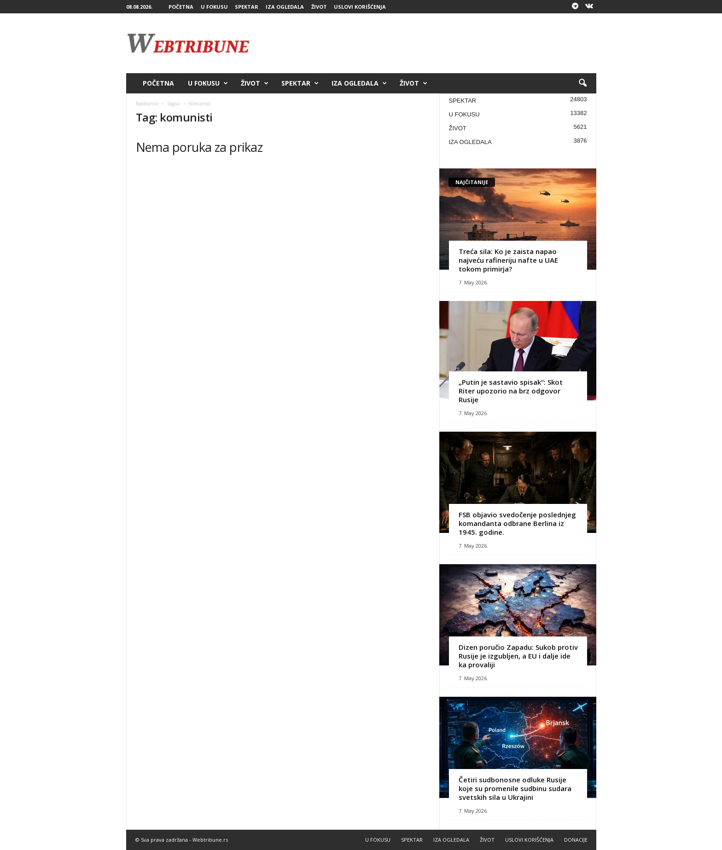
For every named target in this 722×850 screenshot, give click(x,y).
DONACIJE (576, 839)
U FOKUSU (214, 6)
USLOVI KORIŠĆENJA (360, 6)
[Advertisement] (428, 43)
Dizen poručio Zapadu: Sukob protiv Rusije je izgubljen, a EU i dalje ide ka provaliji (518, 655)
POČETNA (181, 6)
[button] (582, 83)
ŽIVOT (319, 6)
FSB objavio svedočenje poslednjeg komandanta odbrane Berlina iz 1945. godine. (517, 523)
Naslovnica (147, 103)
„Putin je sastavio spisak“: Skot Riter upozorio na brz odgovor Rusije (511, 390)
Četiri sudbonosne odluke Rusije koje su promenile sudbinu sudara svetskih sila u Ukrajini (515, 788)
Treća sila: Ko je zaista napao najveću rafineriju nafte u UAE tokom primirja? (508, 260)
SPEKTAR (246, 6)
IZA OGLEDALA (285, 6)
